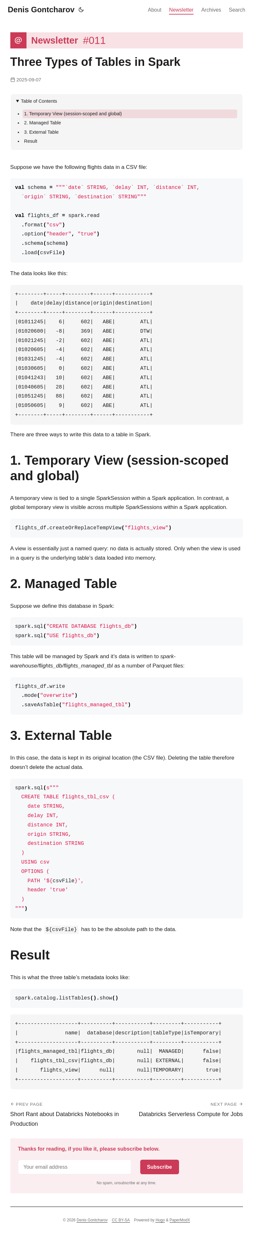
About (155, 10)
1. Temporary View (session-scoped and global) (73, 113)
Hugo (160, 1220)
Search (237, 10)
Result (30, 141)
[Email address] (74, 1167)
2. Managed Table (42, 122)
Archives (211, 10)
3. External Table (41, 132)
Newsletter (181, 10)
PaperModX (180, 1220)
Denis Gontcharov (41, 9)
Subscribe (159, 1167)
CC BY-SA (121, 1220)
